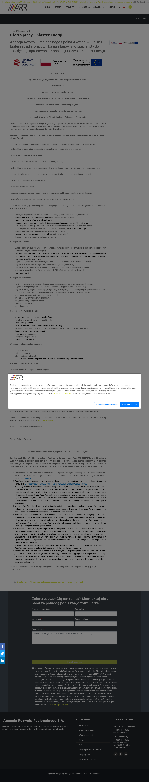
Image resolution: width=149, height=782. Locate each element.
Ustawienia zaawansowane (107, 404)
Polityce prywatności (62, 393)
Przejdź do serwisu (129, 404)
